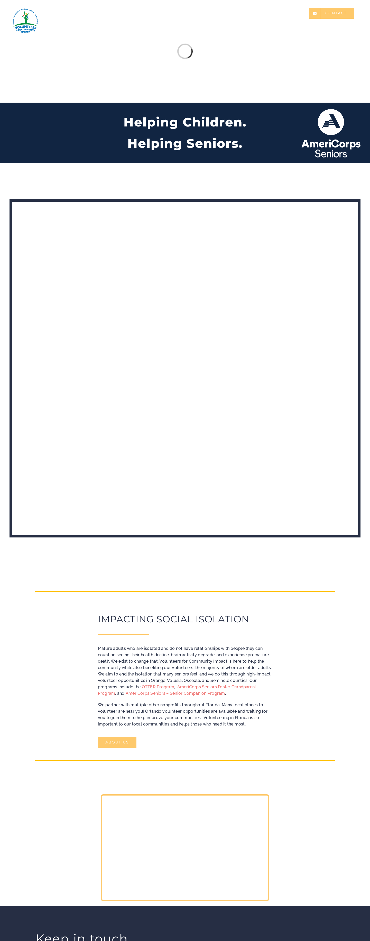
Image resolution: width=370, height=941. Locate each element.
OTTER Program (158, 686)
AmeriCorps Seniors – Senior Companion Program (175, 693)
